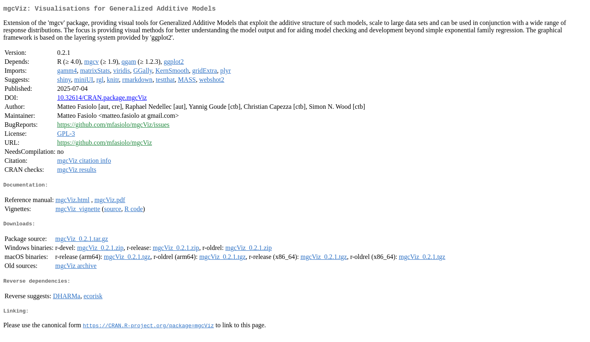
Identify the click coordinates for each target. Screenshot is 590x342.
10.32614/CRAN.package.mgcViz (102, 99)
